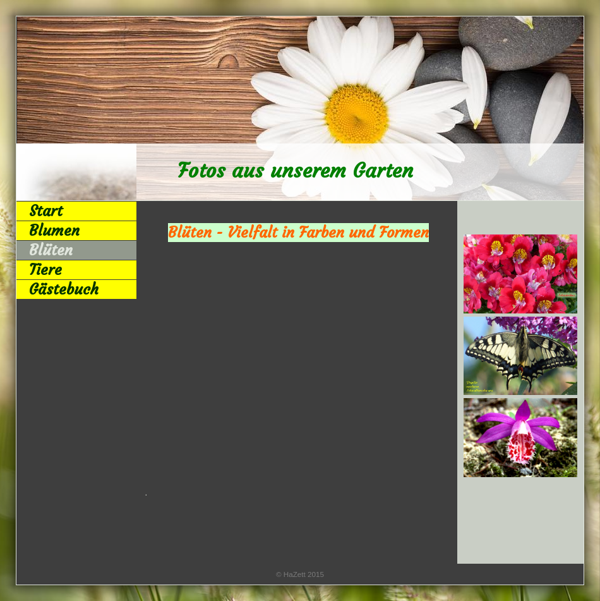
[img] (300, 108)
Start (46, 211)
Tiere (45, 269)
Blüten (51, 250)
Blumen (54, 230)
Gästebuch (64, 289)
